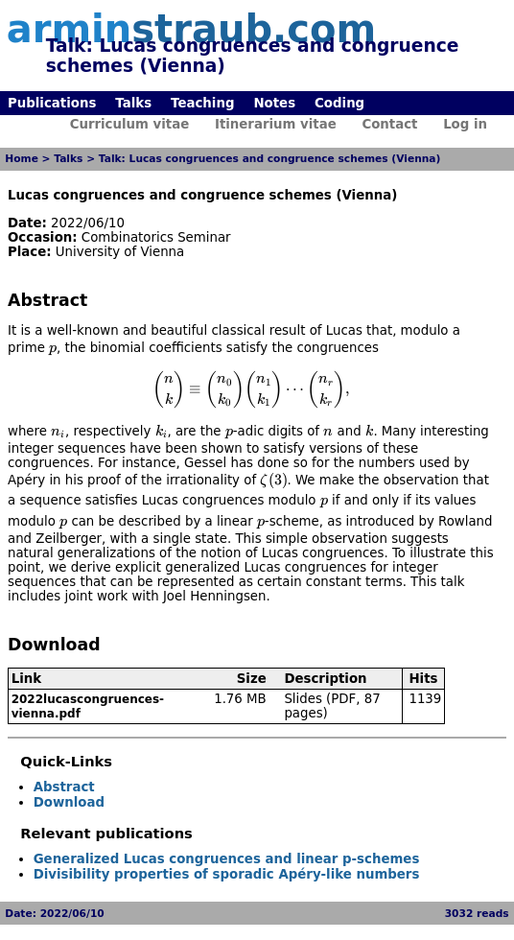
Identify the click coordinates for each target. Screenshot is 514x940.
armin (191, 29)
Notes (274, 103)
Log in (465, 124)
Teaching (202, 103)
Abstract (64, 787)
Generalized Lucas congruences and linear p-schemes (227, 859)
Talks (133, 103)
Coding (339, 103)
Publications (52, 103)
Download (69, 802)
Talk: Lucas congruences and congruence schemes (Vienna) (270, 159)
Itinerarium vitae (276, 124)
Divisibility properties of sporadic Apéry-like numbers (227, 874)
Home (21, 159)
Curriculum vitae (130, 124)
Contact (389, 124)
